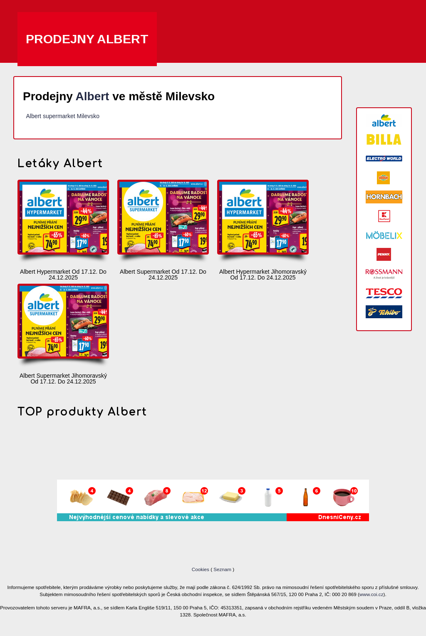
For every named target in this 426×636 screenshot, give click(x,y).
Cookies (201, 569)
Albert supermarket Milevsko (62, 116)
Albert (92, 96)
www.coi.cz (371, 594)
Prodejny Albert (87, 39)
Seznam (222, 569)
